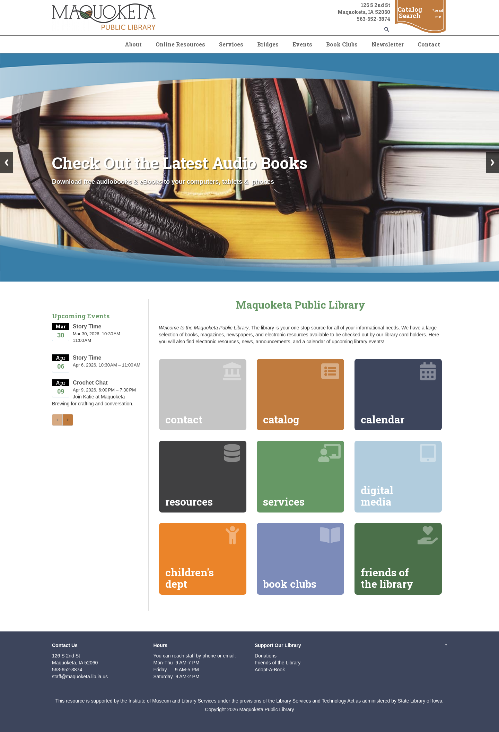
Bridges (268, 44)
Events (302, 44)
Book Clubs (342, 44)
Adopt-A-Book (270, 669)
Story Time (87, 326)
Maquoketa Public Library (266, 709)
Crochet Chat (90, 383)
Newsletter (387, 44)
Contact (429, 44)
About (133, 44)
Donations (266, 655)
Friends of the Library (277, 662)
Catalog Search (409, 12)
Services (231, 44)
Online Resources (180, 44)
